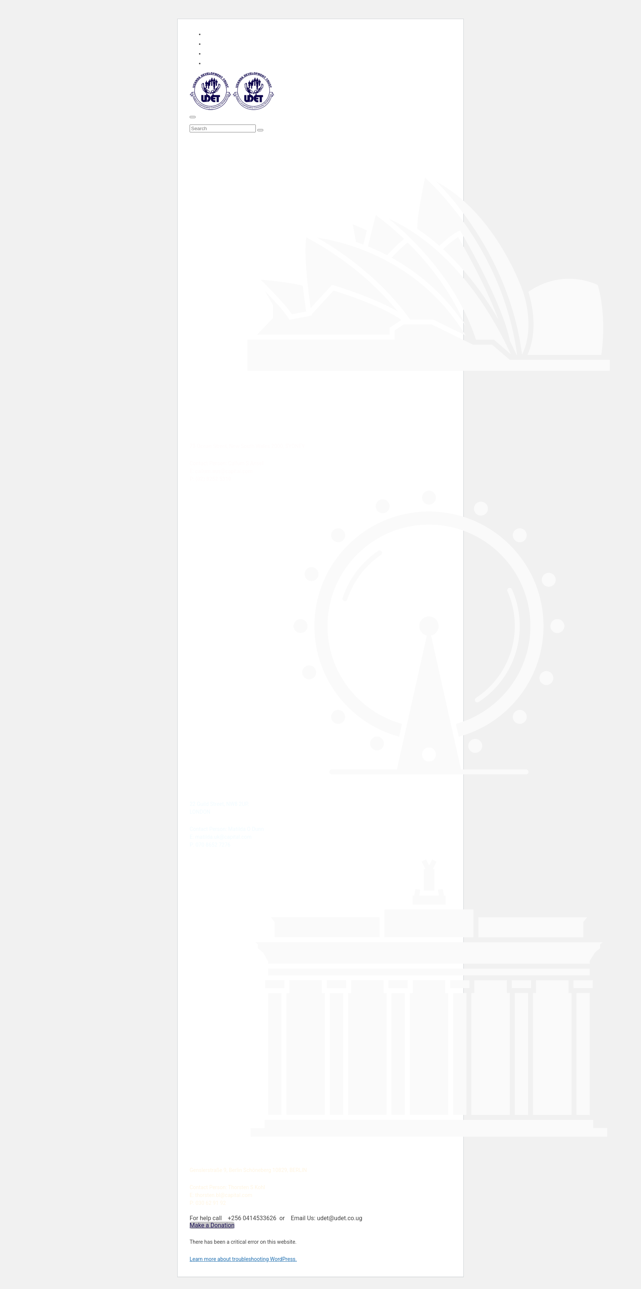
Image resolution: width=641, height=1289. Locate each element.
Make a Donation (212, 1225)
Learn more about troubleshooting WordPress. (243, 1259)
